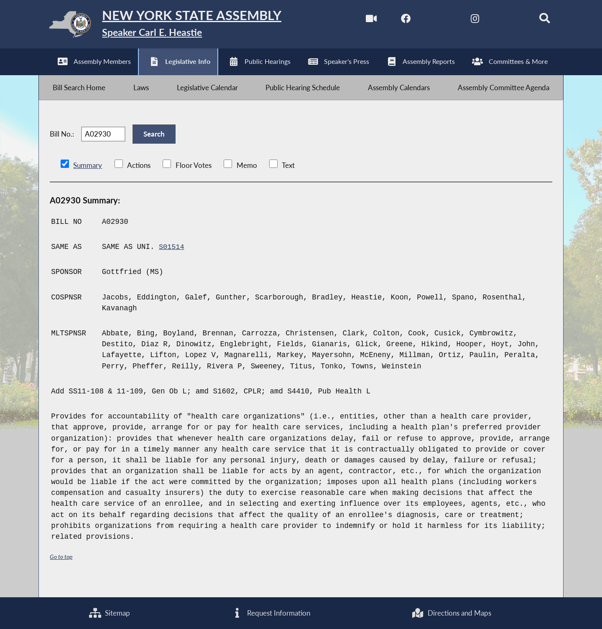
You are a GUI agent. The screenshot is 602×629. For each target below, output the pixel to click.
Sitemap (109, 612)
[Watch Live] (361, 20)
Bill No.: (62, 143)
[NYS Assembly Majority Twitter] (432, 20)
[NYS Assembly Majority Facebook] (397, 20)
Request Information (270, 612)
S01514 (172, 259)
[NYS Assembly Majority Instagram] (467, 20)
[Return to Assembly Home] (171, 26)
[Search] (537, 20)
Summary (87, 178)
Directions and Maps (451, 612)
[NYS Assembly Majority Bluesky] (502, 20)
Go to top (62, 569)
